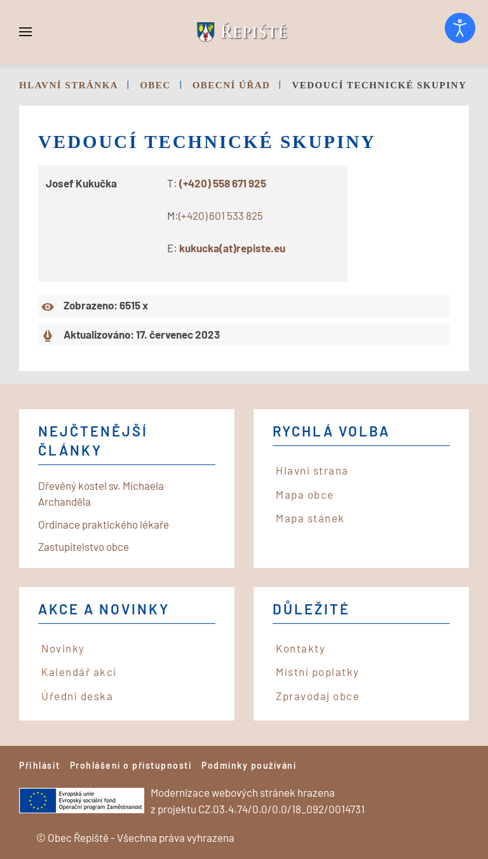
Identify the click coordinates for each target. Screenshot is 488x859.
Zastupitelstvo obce (83, 546)
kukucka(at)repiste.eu (232, 247)
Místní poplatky (318, 671)
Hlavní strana (312, 470)
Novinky (63, 648)
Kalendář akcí (79, 671)
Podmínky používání (248, 765)
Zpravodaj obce (318, 695)
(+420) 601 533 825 (221, 215)
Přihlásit (39, 765)
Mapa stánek (310, 517)
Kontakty (300, 648)
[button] (25, 32)
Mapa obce (305, 494)
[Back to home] (244, 32)
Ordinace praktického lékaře (103, 524)
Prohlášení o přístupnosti (131, 765)
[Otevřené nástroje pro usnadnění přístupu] (460, 28)
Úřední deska (77, 695)
